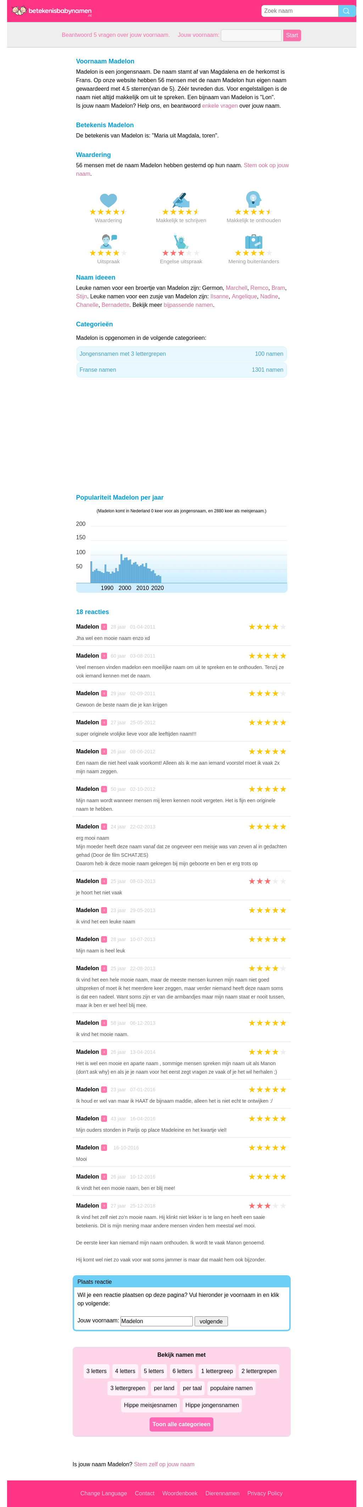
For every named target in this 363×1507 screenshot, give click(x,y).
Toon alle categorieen (181, 1424)
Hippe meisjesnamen (150, 1405)
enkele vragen (220, 106)
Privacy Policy (265, 1493)
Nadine (269, 296)
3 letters (96, 1371)
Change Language (103, 1493)
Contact (145, 1493)
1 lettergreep (217, 1371)
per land (164, 1388)
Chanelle (87, 305)
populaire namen (231, 1388)
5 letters (154, 1371)
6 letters (183, 1371)
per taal (192, 1388)
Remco (259, 288)
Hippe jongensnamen (212, 1405)
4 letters (125, 1371)
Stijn (81, 296)
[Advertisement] (35, 153)
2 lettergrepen (259, 1371)
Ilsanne (219, 296)
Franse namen (182, 370)
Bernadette (115, 305)
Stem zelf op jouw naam (164, 1464)
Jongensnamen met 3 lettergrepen (182, 354)
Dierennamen (222, 1493)
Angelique (244, 296)
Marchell (236, 288)
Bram (278, 288)
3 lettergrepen (127, 1388)
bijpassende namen (188, 305)
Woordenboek (179, 1493)
